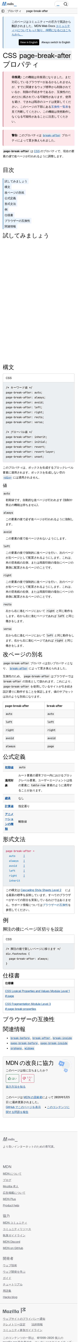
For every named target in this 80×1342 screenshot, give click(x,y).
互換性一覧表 (59, 106)
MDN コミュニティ (15, 1222)
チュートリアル (13, 1284)
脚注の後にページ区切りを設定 (33, 929)
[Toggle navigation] (73, 4)
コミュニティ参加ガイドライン (22, 1330)
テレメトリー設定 (14, 1324)
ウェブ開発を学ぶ (14, 1271)
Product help (11, 1205)
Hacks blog (10, 1297)
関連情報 (10, 226)
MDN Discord (11, 1241)
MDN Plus (9, 1199)
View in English (29, 42)
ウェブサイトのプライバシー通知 (24, 1318)
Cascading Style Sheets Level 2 (41, 890)
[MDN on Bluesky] (11, 1156)
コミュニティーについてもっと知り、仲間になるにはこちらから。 (41, 30)
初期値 (9, 767)
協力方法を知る (16, 1086)
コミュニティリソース (17, 1229)
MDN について (12, 1173)
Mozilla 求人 (11, 1186)
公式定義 (10, 198)
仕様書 (9, 215)
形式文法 (10, 204)
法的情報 (37, 1324)
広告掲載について (14, 1192)
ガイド (7, 1278)
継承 (8, 798)
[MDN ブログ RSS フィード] (30, 1156)
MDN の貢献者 (32, 1097)
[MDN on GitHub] (5, 1156)
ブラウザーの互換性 (17, 220)
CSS (37, 151)
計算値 (9, 806)
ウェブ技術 (10, 1265)
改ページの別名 (14, 192)
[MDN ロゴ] (10, 1139)
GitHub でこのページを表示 (23, 1107)
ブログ (7, 1180)
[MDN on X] (18, 1156)
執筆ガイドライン (14, 1235)
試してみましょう (16, 181)
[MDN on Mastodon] (24, 1156)
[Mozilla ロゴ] (14, 1310)
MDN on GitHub (13, 1248)
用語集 (7, 1290)
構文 (7, 187)
